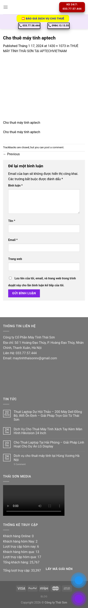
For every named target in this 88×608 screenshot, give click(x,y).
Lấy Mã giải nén (59, 569)
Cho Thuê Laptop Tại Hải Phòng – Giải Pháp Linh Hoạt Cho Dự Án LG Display (49, 444)
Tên (11, 221)
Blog (44, 596)
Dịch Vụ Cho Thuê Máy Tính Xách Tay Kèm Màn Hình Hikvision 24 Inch (48, 431)
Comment (20, 464)
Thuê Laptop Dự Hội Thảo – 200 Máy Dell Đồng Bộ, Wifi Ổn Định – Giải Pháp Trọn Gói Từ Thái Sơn (48, 415)
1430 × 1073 (57, 46)
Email (13, 240)
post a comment (53, 147)
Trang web (15, 259)
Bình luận (15, 185)
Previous (11, 154)
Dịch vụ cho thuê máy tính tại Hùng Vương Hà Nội (46, 458)
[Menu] (5, 7)
